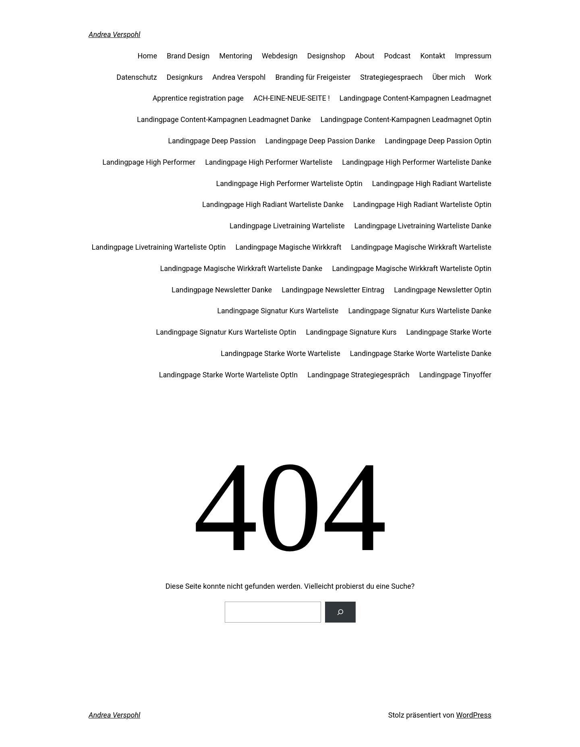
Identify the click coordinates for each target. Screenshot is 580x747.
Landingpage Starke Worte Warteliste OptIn (228, 374)
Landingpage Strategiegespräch (358, 374)
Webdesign (280, 56)
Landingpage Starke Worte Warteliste (280, 353)
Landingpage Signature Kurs (351, 332)
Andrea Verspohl (114, 34)
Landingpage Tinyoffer (455, 374)
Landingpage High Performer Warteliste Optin (289, 183)
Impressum (473, 56)
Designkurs (185, 77)
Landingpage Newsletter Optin (442, 290)
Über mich (448, 77)
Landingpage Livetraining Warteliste (287, 225)
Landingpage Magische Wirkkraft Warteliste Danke (241, 268)
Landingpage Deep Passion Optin (438, 141)
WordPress (473, 715)
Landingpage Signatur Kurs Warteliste (277, 310)
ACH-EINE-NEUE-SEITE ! (291, 98)
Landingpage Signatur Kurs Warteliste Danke (419, 310)
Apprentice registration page (198, 98)
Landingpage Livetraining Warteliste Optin (159, 247)
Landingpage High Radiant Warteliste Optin (422, 204)
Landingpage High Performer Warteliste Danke (416, 162)
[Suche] (340, 612)
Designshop (326, 56)
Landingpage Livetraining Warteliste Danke (422, 225)
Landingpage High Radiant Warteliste (431, 183)
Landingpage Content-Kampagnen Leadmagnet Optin (406, 119)
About (364, 56)
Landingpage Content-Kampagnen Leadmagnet (415, 98)
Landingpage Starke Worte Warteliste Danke (420, 353)
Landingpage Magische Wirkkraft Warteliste (421, 247)
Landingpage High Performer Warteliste (268, 162)
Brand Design (188, 56)
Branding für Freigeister (312, 77)
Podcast (397, 56)
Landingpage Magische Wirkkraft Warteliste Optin (411, 268)
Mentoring (235, 56)
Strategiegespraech (391, 77)
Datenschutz (136, 77)
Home (147, 56)
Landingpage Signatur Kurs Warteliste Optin (226, 332)
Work (483, 77)
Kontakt (432, 56)
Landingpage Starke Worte (448, 332)
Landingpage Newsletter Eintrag (333, 290)
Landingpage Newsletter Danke (222, 290)
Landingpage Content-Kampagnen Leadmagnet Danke (224, 119)
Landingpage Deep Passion (212, 141)
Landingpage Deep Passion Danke (320, 141)
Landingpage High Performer (148, 162)
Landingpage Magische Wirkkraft (289, 247)
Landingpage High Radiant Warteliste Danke (273, 204)
